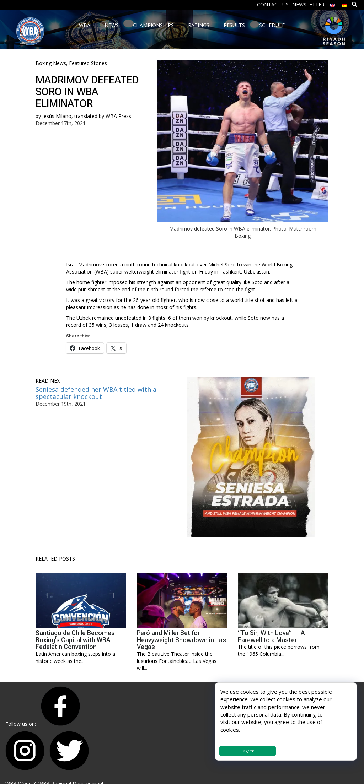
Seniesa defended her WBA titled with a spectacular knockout (96, 393)
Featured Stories (88, 63)
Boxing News (51, 63)
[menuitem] (332, 4)
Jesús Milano (56, 116)
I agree (248, 751)
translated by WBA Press (102, 116)
